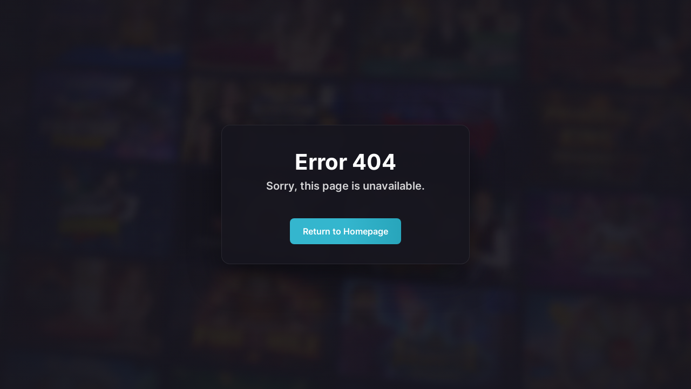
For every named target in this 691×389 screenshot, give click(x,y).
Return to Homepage (345, 231)
